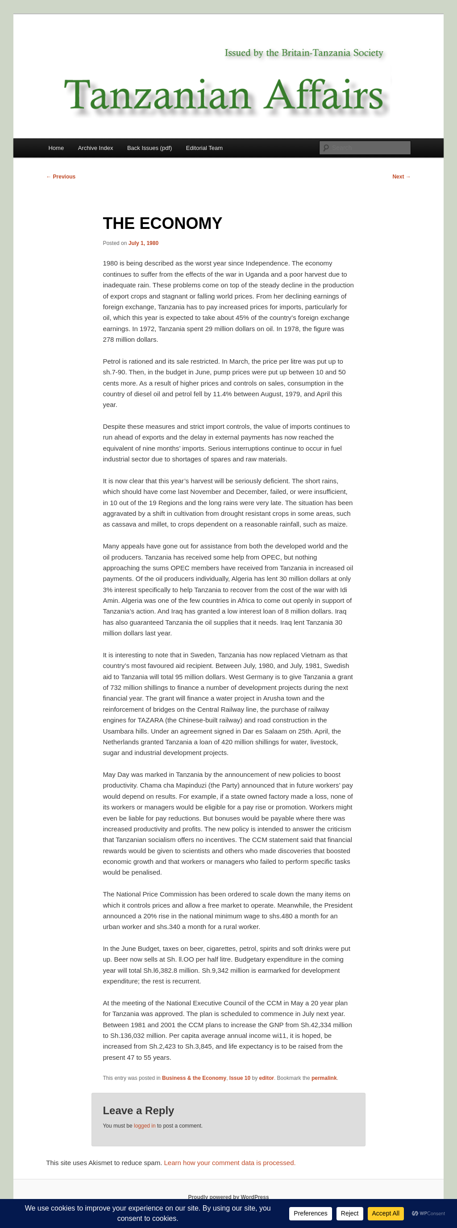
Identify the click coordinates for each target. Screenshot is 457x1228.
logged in (145, 1126)
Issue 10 (239, 1078)
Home (56, 148)
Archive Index (95, 148)
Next (401, 177)
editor (266, 1078)
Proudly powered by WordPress (228, 1197)
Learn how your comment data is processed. (230, 1162)
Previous (60, 177)
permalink (324, 1078)
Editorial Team (204, 148)
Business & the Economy (194, 1078)
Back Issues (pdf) (149, 148)
